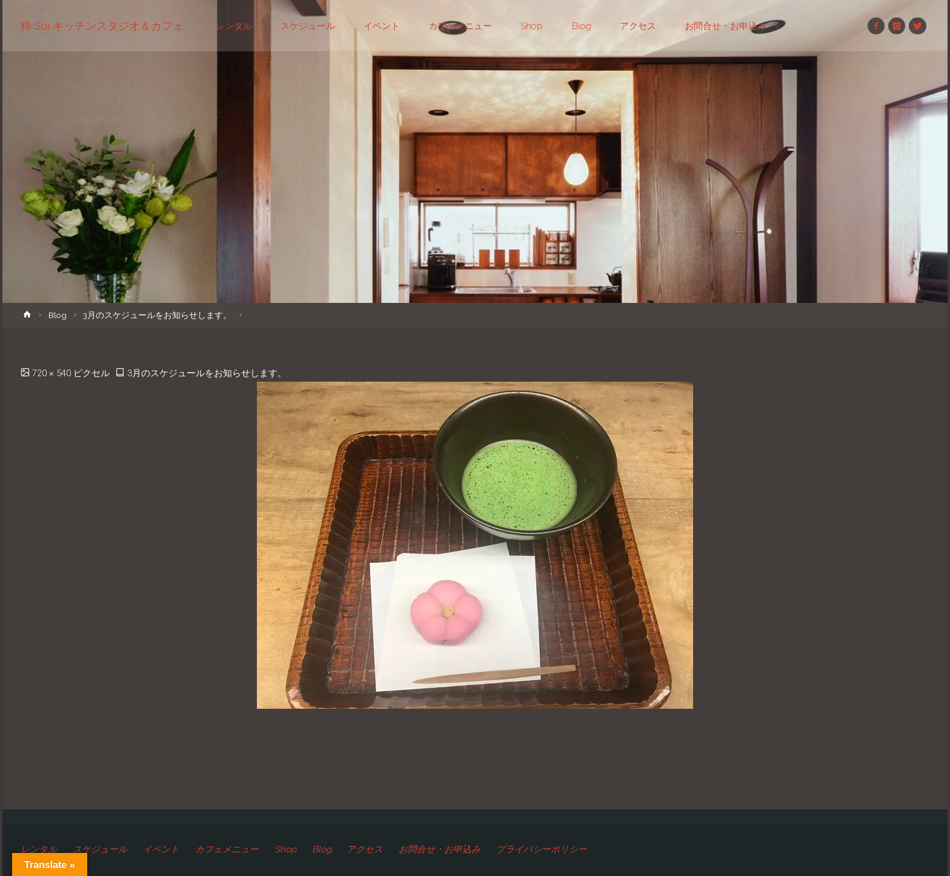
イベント (161, 849)
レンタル (39, 849)
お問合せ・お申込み (440, 849)
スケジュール (100, 849)
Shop (285, 849)
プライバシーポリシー (542, 849)
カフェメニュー (227, 849)
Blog (57, 315)
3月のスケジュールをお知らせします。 (157, 315)
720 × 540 (52, 373)
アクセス (365, 849)
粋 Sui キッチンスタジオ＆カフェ (102, 25)
